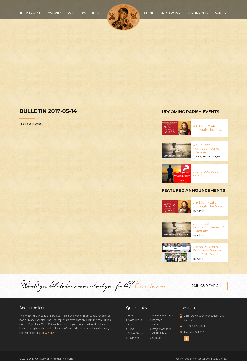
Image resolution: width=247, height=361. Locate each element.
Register (157, 320)
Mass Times (135, 320)
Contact (221, 12)
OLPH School (170, 12)
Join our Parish (206, 286)
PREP (155, 324)
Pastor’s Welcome (162, 315)
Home (20, 13)
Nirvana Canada (218, 358)
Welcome (33, 12)
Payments (134, 337)
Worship (54, 12)
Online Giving (197, 12)
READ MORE (49, 332)
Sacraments (91, 12)
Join (71, 12)
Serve (148, 12)
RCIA (130, 324)
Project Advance (161, 329)
